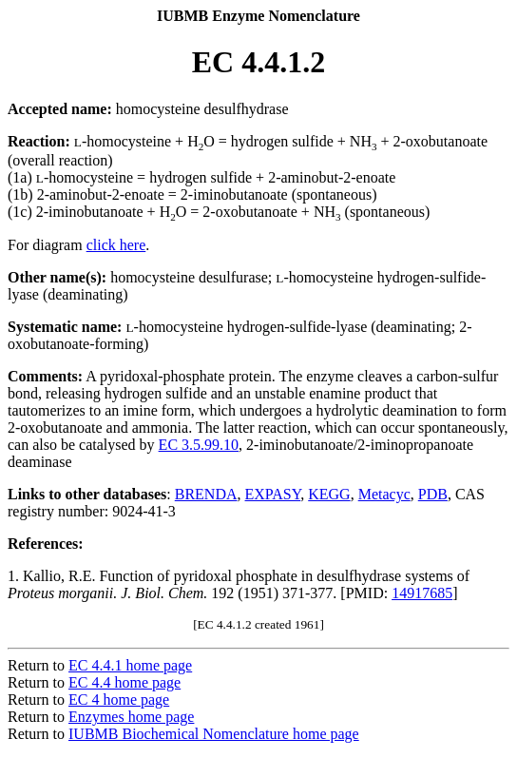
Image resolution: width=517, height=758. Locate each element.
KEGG (329, 494)
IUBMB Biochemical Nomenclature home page (213, 734)
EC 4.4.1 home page (130, 665)
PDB (433, 494)
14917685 (422, 593)
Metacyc (384, 494)
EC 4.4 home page (124, 682)
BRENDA (206, 494)
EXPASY (273, 494)
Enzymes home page (131, 717)
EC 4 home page (118, 699)
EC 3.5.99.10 (199, 445)
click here (116, 245)
